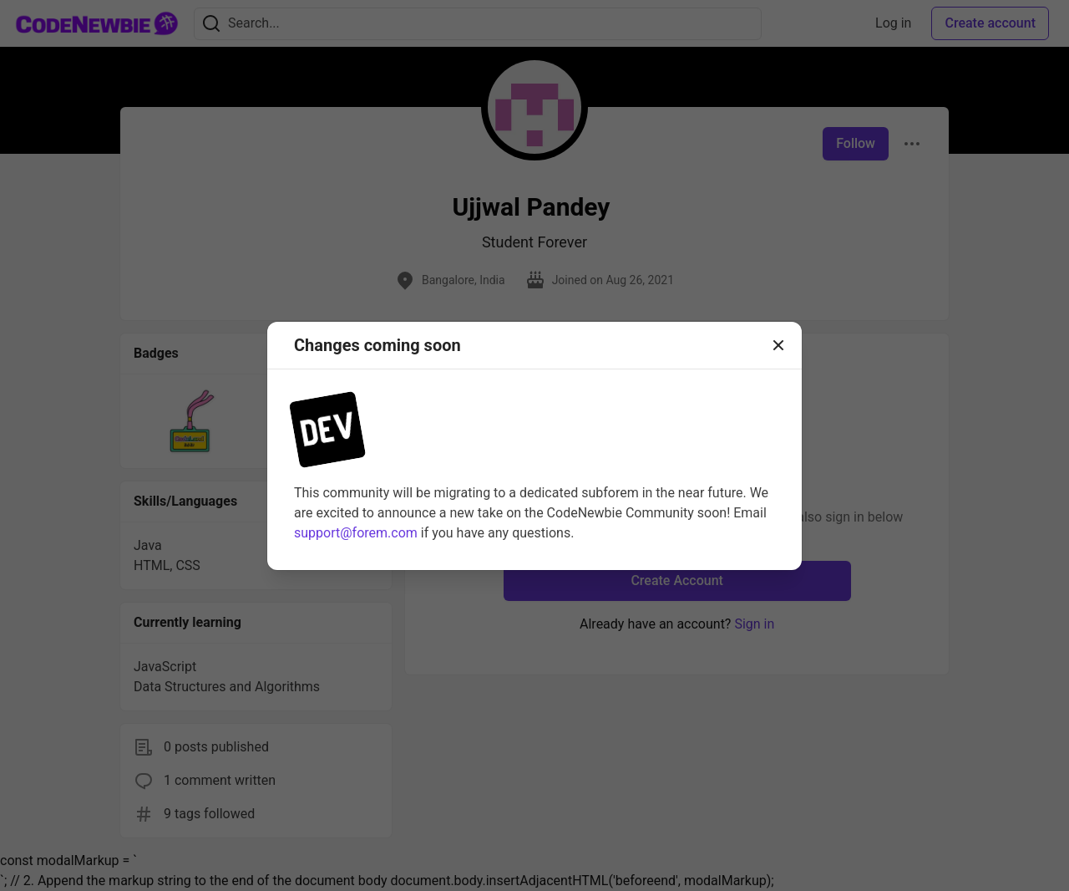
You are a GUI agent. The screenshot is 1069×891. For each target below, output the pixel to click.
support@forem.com (356, 533)
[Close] (778, 345)
